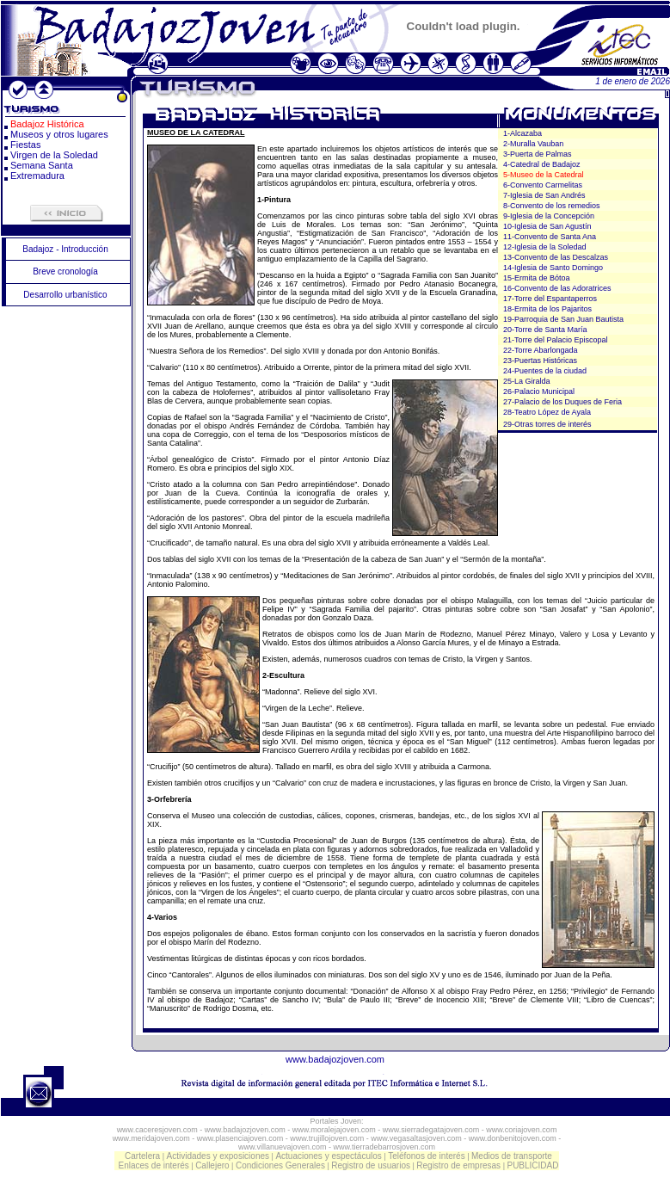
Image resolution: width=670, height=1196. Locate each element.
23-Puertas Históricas (540, 360)
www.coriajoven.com (521, 1129)
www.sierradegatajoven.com (431, 1129)
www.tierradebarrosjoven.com (385, 1147)
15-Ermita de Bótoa (536, 278)
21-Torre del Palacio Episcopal (555, 340)
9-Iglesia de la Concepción (548, 216)
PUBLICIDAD (532, 1165)
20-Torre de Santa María (545, 329)
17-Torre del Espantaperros (550, 298)
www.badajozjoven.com (335, 1059)
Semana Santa (41, 165)
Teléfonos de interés (426, 1156)
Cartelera (142, 1156)
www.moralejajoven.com (334, 1129)
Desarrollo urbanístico (65, 294)
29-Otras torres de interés (547, 424)
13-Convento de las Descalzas (555, 257)
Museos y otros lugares (59, 134)
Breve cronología (65, 271)
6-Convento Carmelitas (542, 185)
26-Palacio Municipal (539, 391)
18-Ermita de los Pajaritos (547, 309)
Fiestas (25, 144)
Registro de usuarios (370, 1165)
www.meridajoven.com (151, 1138)
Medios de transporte (511, 1156)
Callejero (212, 1165)
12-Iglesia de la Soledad (545, 247)
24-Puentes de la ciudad (545, 371)
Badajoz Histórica (47, 124)
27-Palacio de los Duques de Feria (562, 402)
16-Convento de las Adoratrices (557, 288)
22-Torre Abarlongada (540, 350)
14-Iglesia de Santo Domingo (553, 267)
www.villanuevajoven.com (282, 1147)
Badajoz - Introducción (65, 249)
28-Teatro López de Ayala (547, 412)
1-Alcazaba (522, 133)
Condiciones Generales (280, 1165)
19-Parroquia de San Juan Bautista (563, 319)
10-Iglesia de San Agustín (547, 226)
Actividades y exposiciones (218, 1156)
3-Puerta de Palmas (537, 154)
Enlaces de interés (154, 1165)
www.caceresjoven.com (157, 1129)
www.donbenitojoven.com (512, 1138)
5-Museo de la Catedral (543, 174)
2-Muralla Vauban (533, 143)
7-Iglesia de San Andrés (544, 195)
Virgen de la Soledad (54, 155)
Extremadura (37, 175)
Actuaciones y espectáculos (328, 1156)
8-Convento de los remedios (551, 205)
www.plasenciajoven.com (240, 1138)
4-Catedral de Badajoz (542, 164)
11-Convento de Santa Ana (549, 236)
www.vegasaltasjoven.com (416, 1138)
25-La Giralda (526, 381)
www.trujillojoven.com (327, 1138)
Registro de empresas (458, 1165)
